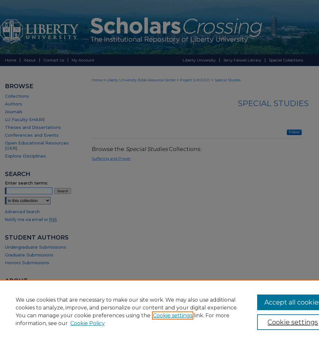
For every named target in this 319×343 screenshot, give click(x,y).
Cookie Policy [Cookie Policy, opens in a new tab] (87, 323)
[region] (159, 311)
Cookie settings (172, 315)
